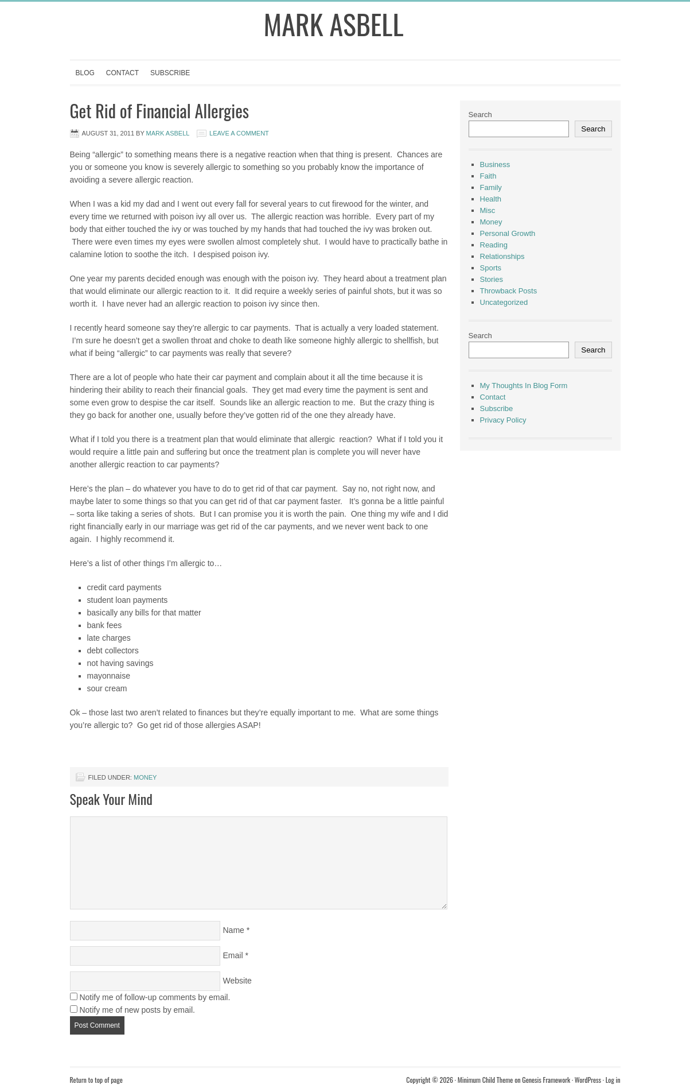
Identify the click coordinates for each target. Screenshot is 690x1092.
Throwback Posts (508, 290)
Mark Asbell (334, 23)
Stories (491, 279)
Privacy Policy (503, 420)
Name (233, 930)
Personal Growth (508, 233)
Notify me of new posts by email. (137, 1009)
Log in (613, 1080)
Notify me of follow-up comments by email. (154, 997)
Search (480, 114)
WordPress (588, 1080)
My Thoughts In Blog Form (524, 385)
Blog (85, 73)
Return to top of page (96, 1080)
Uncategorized (504, 302)
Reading (494, 245)
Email (233, 955)
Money (145, 777)
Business (495, 164)
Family (491, 187)
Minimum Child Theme (485, 1080)
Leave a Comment (239, 133)
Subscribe (170, 73)
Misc (488, 210)
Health (491, 199)
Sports (491, 268)
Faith (488, 176)
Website (237, 980)
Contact (122, 73)
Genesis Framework (546, 1080)
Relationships (502, 256)
